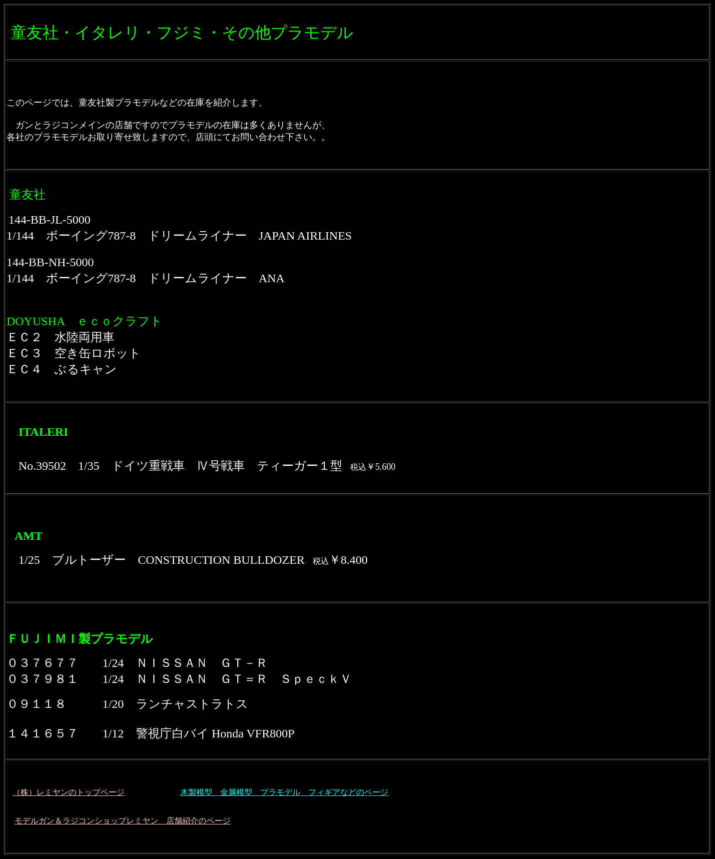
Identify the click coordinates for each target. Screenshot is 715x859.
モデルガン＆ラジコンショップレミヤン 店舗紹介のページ (122, 820)
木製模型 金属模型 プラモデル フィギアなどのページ (284, 792)
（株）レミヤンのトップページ (68, 792)
